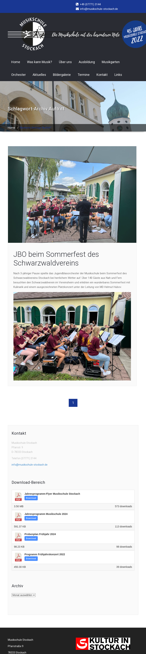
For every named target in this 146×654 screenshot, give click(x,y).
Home (15, 62)
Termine (84, 75)
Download (31, 498)
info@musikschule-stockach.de (30, 464)
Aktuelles (39, 75)
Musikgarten (111, 62)
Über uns (65, 62)
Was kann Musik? (39, 62)
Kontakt (102, 75)
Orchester (18, 75)
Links (118, 75)
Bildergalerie (62, 75)
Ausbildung (87, 62)
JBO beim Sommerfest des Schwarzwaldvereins (56, 258)
